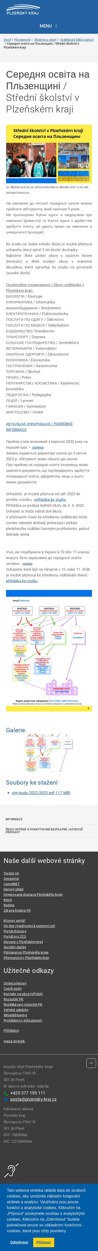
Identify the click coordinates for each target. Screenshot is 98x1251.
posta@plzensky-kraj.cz (33, 1099)
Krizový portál (14, 921)
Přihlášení (11, 1030)
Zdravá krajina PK (17, 910)
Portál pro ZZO (15, 936)
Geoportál (11, 879)
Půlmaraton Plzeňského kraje (26, 952)
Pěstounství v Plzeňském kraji (26, 958)
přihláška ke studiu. (22, 581)
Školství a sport (45, 39)
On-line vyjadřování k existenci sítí (29, 926)
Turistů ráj (11, 873)
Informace (14, 819)
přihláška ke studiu (50, 500)
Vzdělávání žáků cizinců (76, 39)
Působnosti (22, 39)
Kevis (8, 900)
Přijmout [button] (43, 1242)
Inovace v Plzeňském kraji (23, 942)
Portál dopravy (15, 931)
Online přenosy (15, 983)
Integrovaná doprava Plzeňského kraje (33, 894)
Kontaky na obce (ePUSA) (23, 994)
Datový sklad (13, 889)
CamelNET (12, 884)
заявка (38, 447)
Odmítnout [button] (19, 1242)
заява (27, 563)
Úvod (7, 39)
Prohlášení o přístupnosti (23, 1020)
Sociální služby (15, 947)
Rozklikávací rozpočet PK (23, 1004)
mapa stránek (14, 1041)
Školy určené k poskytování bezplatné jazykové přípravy (44, 831)
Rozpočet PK (13, 999)
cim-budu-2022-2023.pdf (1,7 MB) (41, 793)
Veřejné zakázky (16, 1010)
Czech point (13, 989)
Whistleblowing (15, 1015)
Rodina (9, 905)
